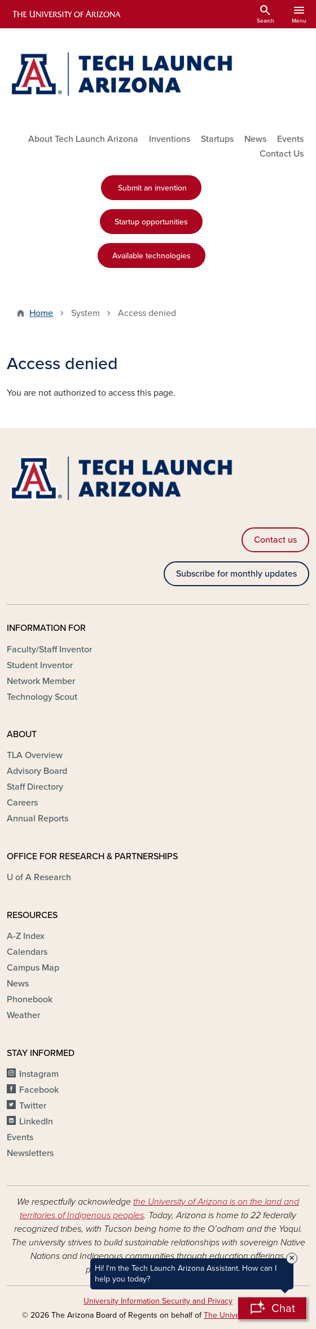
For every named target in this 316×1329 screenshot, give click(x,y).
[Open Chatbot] (272, 1308)
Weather (23, 1015)
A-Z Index (26, 936)
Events (290, 139)
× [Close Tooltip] (292, 1258)
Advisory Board (37, 771)
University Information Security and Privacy (158, 1301)
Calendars (27, 952)
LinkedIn (36, 1121)
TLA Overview (35, 755)
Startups (217, 139)
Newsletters (30, 1153)
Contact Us (282, 153)
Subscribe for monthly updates (236, 573)
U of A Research (39, 877)
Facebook (39, 1090)
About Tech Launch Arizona (83, 139)
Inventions (169, 139)
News (255, 139)
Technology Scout (42, 697)
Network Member (41, 681)
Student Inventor (40, 665)
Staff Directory (35, 787)
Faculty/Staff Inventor (49, 649)
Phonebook (29, 999)
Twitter (32, 1105)
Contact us (275, 540)
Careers (22, 802)
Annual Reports (37, 818)
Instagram (39, 1074)
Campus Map (33, 967)
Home (41, 313)
